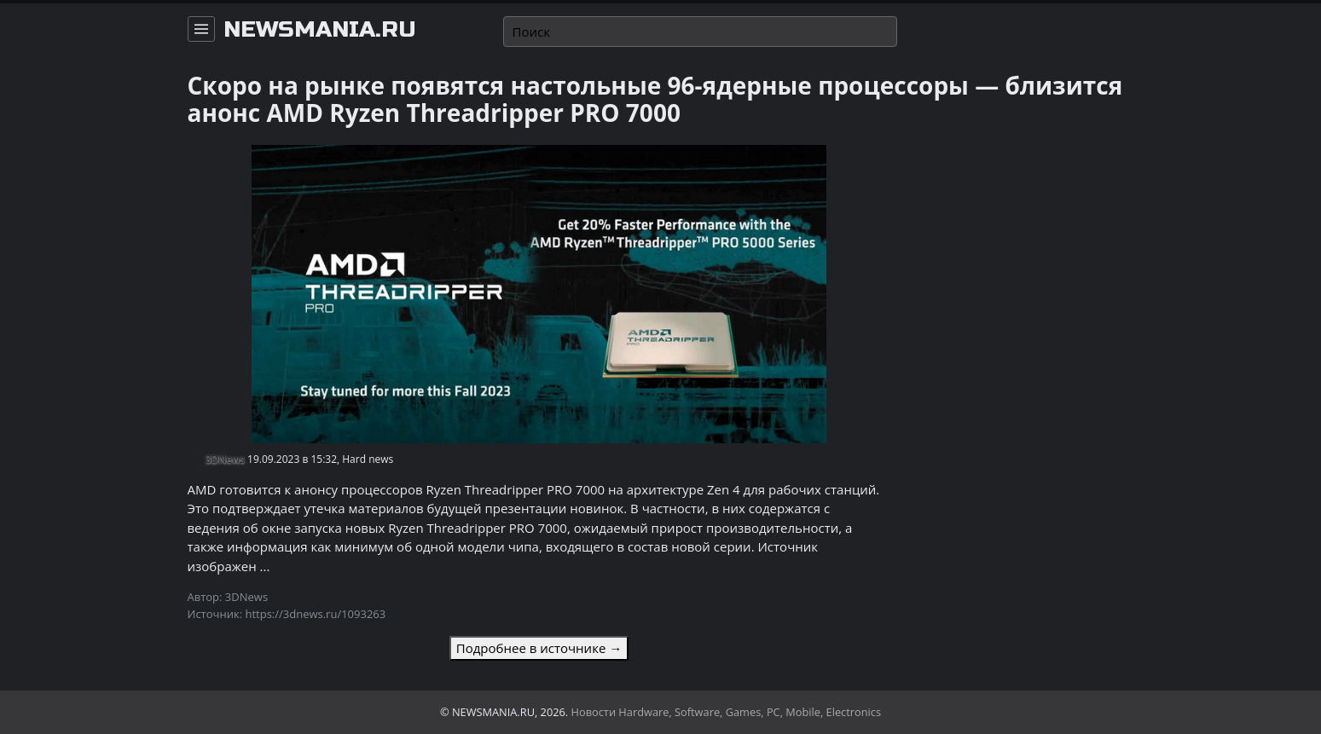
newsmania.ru (319, 29)
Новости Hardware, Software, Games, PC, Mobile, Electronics (726, 712)
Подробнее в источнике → (539, 647)
